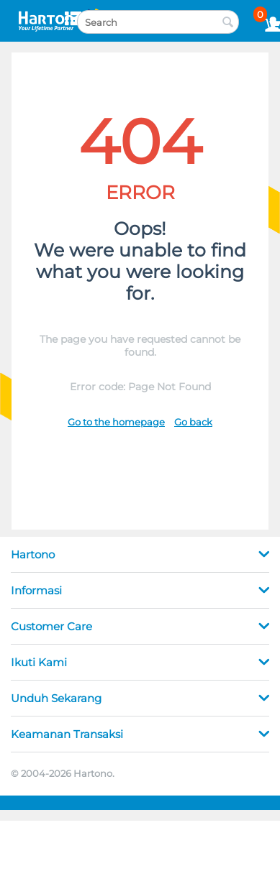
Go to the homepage (116, 422)
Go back (193, 422)
